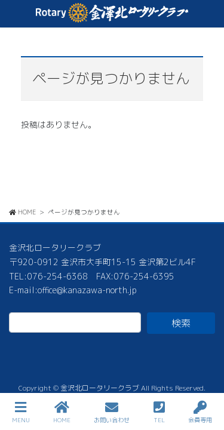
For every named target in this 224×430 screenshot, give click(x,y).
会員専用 (200, 412)
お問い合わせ (112, 412)
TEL (159, 412)
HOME (61, 412)
